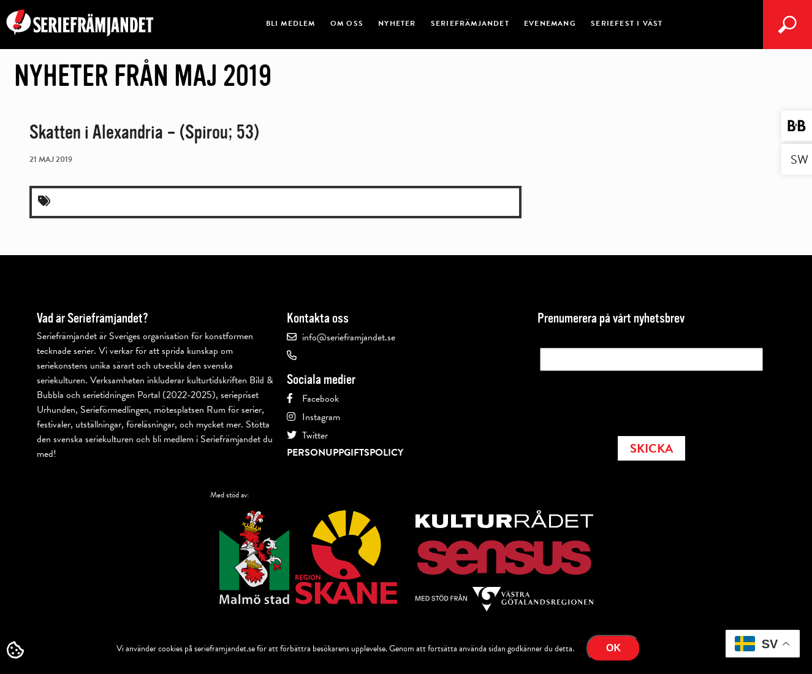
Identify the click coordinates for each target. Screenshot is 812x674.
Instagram (321, 417)
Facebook (320, 398)
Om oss (346, 23)
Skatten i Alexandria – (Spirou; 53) (144, 132)
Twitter (315, 435)
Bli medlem (291, 23)
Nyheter (396, 23)
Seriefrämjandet (470, 23)
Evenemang (550, 23)
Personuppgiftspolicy (345, 452)
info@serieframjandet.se (348, 337)
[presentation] (633, 400)
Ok (613, 648)
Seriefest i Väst (626, 23)
